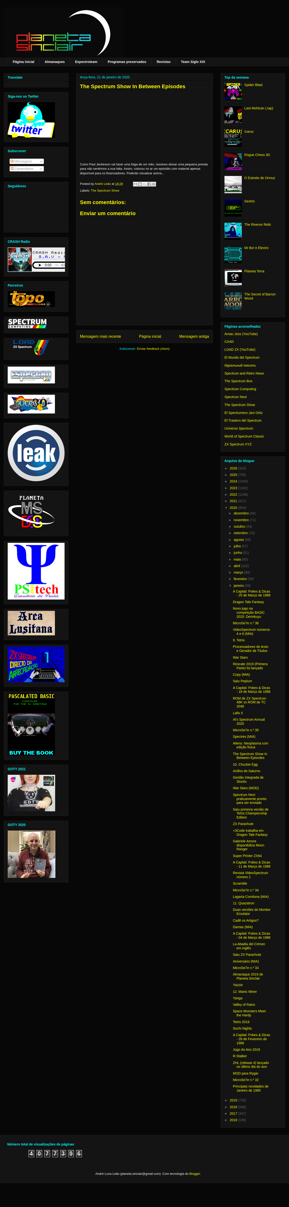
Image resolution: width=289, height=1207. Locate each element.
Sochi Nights (242, 1028)
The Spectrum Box (238, 381)
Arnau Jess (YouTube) (241, 334)
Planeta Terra (254, 271)
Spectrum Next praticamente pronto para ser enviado (250, 799)
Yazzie (238, 985)
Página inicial (23, 62)
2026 (234, 468)
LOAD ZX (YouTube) (239, 349)
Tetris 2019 (241, 1022)
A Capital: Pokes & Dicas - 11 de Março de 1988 (251, 864)
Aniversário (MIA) (246, 961)
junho (238, 553)
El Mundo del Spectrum (242, 357)
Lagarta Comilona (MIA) (251, 897)
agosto (239, 540)
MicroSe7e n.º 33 (246, 968)
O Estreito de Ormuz (259, 178)
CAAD (229, 342)
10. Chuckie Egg (245, 764)
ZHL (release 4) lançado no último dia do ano (251, 1065)
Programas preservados (127, 62)
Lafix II (238, 713)
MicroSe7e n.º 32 (246, 1080)
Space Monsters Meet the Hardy (249, 1013)
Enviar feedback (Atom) (153, 348)
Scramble (240, 883)
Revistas (164, 62)
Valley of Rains (244, 1005)
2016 (234, 1120)
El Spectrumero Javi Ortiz (243, 413)
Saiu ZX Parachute (247, 955)
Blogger (194, 1174)
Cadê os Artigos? (246, 920)
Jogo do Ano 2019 (246, 1049)
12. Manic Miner (245, 992)
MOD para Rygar (245, 1073)
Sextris (249, 201)
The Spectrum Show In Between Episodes (250, 756)
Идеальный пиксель (240, 365)
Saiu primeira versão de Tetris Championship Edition (251, 813)
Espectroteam (86, 62)
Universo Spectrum (238, 428)
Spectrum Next (235, 397)
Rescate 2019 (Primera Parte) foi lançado (250, 666)
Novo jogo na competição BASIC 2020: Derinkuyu (249, 613)
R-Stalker (240, 1056)
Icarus (249, 131)
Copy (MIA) (241, 674)
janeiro (239, 586)
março (239, 572)
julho (238, 546)
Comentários (22, 169)
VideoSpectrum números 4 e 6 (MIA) (251, 632)
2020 (234, 508)
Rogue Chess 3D (257, 155)
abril (237, 566)
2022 (234, 494)
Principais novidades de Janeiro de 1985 (251, 1088)
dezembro (242, 513)
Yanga (237, 998)
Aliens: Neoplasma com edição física (250, 745)
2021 (234, 501)
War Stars (240, 657)
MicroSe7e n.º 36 (246, 623)
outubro (240, 526)
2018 (234, 1107)
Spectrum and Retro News (244, 373)
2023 (234, 488)
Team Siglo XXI (193, 62)
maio (238, 559)
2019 (234, 1100)
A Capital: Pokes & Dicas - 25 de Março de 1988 (251, 593)
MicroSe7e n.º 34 (246, 890)
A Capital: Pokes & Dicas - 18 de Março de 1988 (251, 690)
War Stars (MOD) (246, 788)
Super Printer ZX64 (247, 856)
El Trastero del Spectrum (243, 420)
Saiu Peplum (242, 681)
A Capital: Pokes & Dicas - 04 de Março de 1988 (251, 935)
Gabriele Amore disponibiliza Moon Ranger (248, 845)
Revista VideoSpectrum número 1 (250, 875)
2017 (234, 1113)
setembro (241, 533)
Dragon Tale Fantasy (248, 602)
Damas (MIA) (243, 927)
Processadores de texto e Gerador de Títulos (250, 649)
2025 (234, 475)
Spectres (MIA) (244, 736)
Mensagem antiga (194, 336)
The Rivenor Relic (257, 224)
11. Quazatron (243, 903)
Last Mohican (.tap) (258, 108)
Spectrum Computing (240, 389)
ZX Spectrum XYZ (238, 444)
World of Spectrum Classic (244, 436)
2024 (234, 481)
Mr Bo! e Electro (256, 248)
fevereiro (241, 579)
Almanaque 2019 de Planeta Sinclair (248, 976)
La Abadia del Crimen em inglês (249, 946)
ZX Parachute (243, 824)
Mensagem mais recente (100, 336)
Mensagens (21, 161)
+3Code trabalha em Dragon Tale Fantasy (250, 833)
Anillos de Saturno (246, 771)
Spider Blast (253, 85)
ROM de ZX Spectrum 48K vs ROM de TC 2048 (249, 702)
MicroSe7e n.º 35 (246, 730)
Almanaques (55, 62)
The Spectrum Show (105, 190)
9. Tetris (239, 640)
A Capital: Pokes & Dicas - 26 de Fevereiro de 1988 (251, 1039)
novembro (242, 520)
